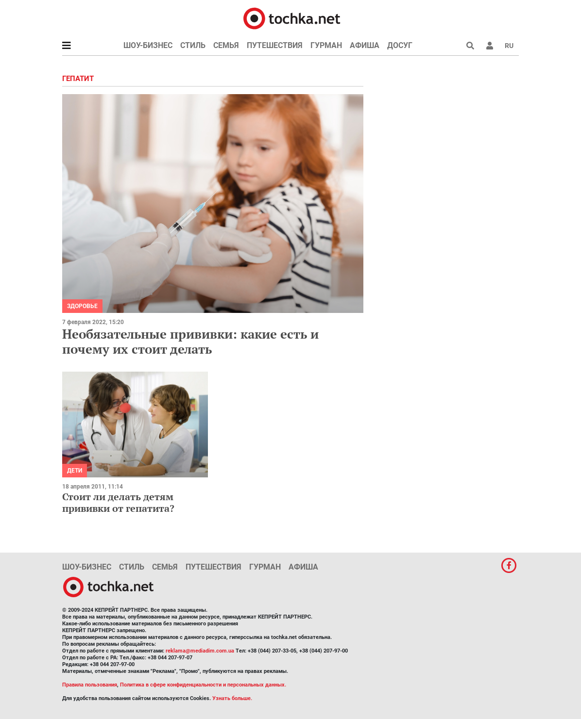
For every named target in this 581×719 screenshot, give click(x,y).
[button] (489, 45)
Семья (226, 45)
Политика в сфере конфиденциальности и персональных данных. (203, 685)
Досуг (399, 45)
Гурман (326, 45)
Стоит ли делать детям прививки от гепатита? (118, 502)
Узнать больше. (232, 698)
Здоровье (82, 306)
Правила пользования (89, 685)
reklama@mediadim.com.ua (200, 651)
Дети (74, 470)
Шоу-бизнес (147, 45)
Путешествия (275, 45)
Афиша (364, 45)
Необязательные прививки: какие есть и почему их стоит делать (190, 341)
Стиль (192, 45)
